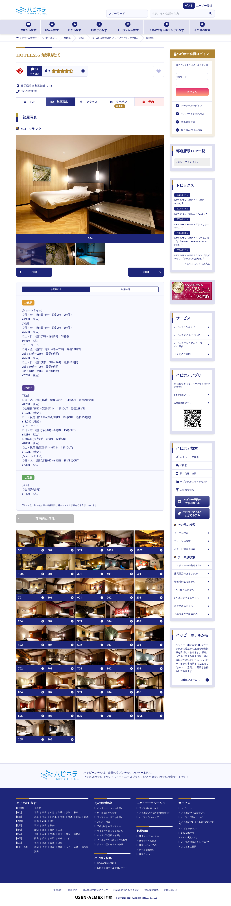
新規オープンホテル (147, 836)
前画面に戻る (36, 519)
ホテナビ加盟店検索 (192, 549)
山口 (68, 838)
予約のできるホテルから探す (166, 27)
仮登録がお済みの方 (191, 130)
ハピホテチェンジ (188, 828)
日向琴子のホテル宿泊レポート (110, 868)
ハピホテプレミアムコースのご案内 (192, 345)
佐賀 (44, 847)
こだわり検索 (185, 489)
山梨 (44, 821)
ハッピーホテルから (192, 635)
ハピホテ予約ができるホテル (189, 501)
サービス (183, 318)
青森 (36, 812)
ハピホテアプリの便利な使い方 (152, 813)
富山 (44, 825)
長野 (52, 821)
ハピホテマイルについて (192, 335)
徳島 (44, 843)
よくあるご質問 (192, 354)
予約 (148, 101)
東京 (36, 817)
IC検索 (181, 465)
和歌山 (77, 834)
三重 (60, 830)
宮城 (68, 812)
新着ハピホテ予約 (146, 845)
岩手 (60, 812)
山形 (52, 812)
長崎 (52, 847)
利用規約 (72, 890)
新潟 (36, 821)
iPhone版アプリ (192, 394)
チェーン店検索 (192, 541)
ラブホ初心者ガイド (147, 808)
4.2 (47, 71)
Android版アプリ (192, 403)
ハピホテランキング (192, 327)
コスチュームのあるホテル (192, 565)
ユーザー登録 (204, 5)
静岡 (52, 830)
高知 (60, 843)
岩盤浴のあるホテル (192, 581)
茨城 (78, 817)
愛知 (36, 830)
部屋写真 (59, 101)
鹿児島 (85, 847)
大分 (68, 847)
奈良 (68, 834)
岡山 (36, 838)
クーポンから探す (128, 27)
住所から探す (28, 27)
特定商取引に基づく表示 (126, 890)
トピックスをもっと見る (197, 263)
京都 (52, 834)
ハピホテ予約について (190, 817)
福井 (52, 825)
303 (152, 272)
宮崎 (76, 847)
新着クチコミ (144, 854)
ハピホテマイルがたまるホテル (190, 513)
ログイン (192, 92)
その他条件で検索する (192, 614)
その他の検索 (202, 27)
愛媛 (52, 843)
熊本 (60, 847)
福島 (76, 812)
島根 (60, 838)
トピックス (185, 185)
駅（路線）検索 (186, 473)
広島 (44, 838)
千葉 (62, 817)
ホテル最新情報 (145, 850)
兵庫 (44, 834)
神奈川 (45, 817)
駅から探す (52, 27)
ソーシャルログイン (191, 105)
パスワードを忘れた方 (192, 113)
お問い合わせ (171, 890)
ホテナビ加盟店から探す (107, 835)
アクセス (88, 101)
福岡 (36, 847)
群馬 (86, 817)
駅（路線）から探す (105, 813)
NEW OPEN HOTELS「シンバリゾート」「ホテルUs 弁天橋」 (191, 254)
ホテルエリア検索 (187, 457)
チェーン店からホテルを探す (109, 844)
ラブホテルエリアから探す (192, 481)
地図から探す (99, 27)
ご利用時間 (124, 289)
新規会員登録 (188, 121)
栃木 (70, 817)
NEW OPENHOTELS (105, 863)
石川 (36, 825)
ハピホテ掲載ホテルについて (193, 842)
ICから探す (74, 27)
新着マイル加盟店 (146, 841)
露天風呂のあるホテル (192, 573)
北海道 (37, 808)
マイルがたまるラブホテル (108, 831)
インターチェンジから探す (108, 808)
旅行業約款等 (152, 890)
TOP (29, 101)
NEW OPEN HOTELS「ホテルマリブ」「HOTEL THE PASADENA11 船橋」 (191, 238)
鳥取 (52, 838)
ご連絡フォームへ (190, 680)
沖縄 (36, 851)
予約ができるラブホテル (107, 826)
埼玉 (54, 817)
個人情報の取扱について (95, 890)
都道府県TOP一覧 (190, 151)
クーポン (118, 101)
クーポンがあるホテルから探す (110, 840)
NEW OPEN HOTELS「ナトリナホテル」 (191, 223)
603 (28, 272)
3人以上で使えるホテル (192, 598)
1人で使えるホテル (192, 589)
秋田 (44, 812)
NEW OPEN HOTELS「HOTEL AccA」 (189, 199)
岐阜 (44, 830)
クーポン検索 (192, 533)
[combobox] (178, 14)
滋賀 (60, 834)
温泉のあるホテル (192, 606)
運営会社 (58, 890)
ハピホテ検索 (187, 448)
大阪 (36, 834)
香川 (36, 843)
